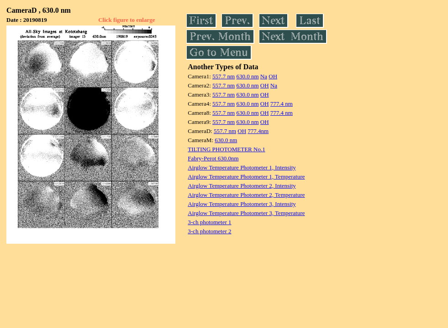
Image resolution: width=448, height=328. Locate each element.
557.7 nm (223, 76)
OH (273, 76)
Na (263, 76)
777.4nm (258, 131)
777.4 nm (281, 103)
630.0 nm (247, 76)
